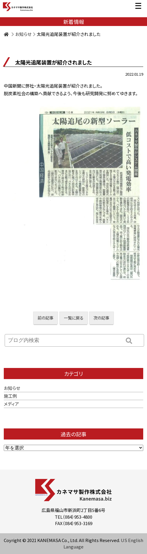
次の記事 (101, 318)
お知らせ (23, 34)
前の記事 (46, 318)
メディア (11, 404)
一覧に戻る (74, 318)
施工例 (10, 396)
